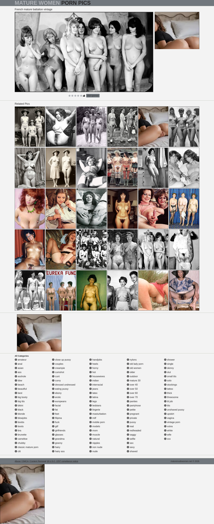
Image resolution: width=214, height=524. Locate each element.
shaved (132, 451)
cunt (56, 376)
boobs (19, 422)
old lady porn (135, 364)
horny (93, 368)
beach (19, 384)
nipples (94, 443)
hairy (56, 447)
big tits (20, 401)
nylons (132, 359)
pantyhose (134, 405)
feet (55, 414)
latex (93, 393)
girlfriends (58, 430)
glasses (57, 434)
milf (92, 418)
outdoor (132, 376)
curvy (56, 380)
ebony (57, 393)
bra (18, 430)
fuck (55, 422)
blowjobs (21, 418)
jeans (93, 389)
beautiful (21, 389)
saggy (131, 434)
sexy (131, 447)
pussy (131, 422)
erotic (56, 397)
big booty (21, 397)
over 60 (132, 393)
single (168, 364)
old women (134, 368)
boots (19, 426)
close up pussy (61, 359)
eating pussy (60, 389)
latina (93, 397)
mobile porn (97, 422)
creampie (58, 368)
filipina (57, 418)
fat (55, 409)
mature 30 (133, 380)
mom (93, 430)
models (94, 426)
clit (18, 451)
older (131, 372)
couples (57, 364)
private (132, 418)
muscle (94, 434)
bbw (18, 380)
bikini (19, 405)
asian (19, 368)
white (168, 430)
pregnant (133, 414)
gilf (55, 426)
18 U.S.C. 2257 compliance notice (62, 461)
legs (93, 401)
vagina (169, 418)
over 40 (132, 384)
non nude (95, 447)
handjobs (95, 359)
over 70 (132, 397)
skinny (169, 368)
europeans (59, 401)
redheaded (134, 430)
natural (94, 439)
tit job (168, 401)
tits (167, 405)
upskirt (169, 414)
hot (92, 372)
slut (167, 372)
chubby (20, 443)
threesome (171, 397)
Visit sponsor (93, 95)
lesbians (95, 405)
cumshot (58, 372)
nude (93, 451)
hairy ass (58, 451)
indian (94, 380)
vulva (168, 426)
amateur (20, 359)
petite (131, 409)
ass (18, 372)
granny (57, 443)
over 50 (132, 389)
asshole (20, 376)
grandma (58, 439)
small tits (170, 376)
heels (93, 364)
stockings (170, 384)
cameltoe (21, 439)
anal (18, 364)
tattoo (168, 389)
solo (167, 380)
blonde (20, 414)
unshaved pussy (174, 409)
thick (168, 393)
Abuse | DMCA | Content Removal (30, 461)
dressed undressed (63, 384)
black (19, 409)
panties (132, 401)
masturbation (97, 414)
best (18, 393)
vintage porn (172, 422)
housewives (97, 376)
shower (169, 359)
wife (167, 434)
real (130, 426)
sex (130, 443)
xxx (167, 439)
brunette (20, 434)
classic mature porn (26, 447)
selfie (131, 439)
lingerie (94, 409)
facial (56, 405)
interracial (96, 384)
